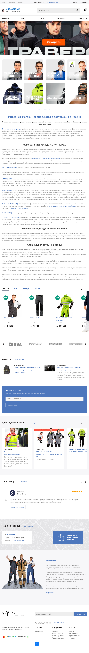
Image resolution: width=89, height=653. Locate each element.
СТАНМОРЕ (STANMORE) (10, 217)
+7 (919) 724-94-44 (38, 2)
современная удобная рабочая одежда (46, 158)
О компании (39, 631)
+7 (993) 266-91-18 (18, 540)
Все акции (33, 423)
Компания (38, 627)
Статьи (71, 631)
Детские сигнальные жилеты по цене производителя (16, 453)
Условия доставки (58, 635)
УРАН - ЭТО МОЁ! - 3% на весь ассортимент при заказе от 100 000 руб (49, 454)
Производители (74, 635)
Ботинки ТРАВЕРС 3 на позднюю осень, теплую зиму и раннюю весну (70, 369)
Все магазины (28, 526)
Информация (57, 627)
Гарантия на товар (58, 638)
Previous (81, 289)
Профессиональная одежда (11, 129)
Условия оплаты (57, 633)
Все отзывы (23, 481)
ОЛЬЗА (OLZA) (7, 190)
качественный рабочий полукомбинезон (62, 206)
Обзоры (72, 638)
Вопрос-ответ (74, 633)
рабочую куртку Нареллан (19, 208)
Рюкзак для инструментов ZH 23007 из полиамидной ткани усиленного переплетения (27, 370)
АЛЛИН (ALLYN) (7, 179)
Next (85, 289)
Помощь (72, 627)
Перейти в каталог (44, 109)
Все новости (19, 359)
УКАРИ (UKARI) (7, 213)
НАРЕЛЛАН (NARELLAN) (10, 204)
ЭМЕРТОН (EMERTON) (9, 167)
